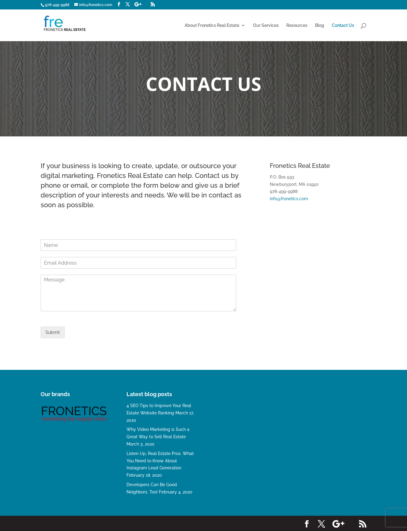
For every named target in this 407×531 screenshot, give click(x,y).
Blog (319, 25)
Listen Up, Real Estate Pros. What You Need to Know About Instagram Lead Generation (160, 461)
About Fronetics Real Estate (212, 25)
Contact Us (343, 25)
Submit (53, 332)
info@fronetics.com (289, 198)
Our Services (266, 25)
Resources (296, 25)
